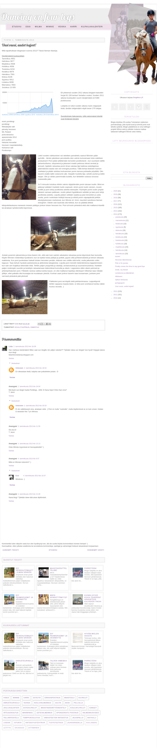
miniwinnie (28, 713)
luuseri (117, 256)
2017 (116, 201)
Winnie (50, 27)
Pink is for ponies (121, 263)
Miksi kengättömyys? (58, 596)
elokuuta (119, 230)
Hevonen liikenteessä (123, 260)
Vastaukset (15, 364)
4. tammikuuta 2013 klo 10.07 (34, 476)
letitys (7, 728)
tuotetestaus (56, 722)
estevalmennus (44, 713)
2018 (116, 198)
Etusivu (17, 27)
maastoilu (69, 698)
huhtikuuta (120, 244)
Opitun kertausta (121, 280)
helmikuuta (120, 250)
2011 (116, 295)
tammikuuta (120, 254)
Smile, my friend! (121, 270)
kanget (93, 708)
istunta (18, 722)
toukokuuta (120, 240)
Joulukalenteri (11, 708)
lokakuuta (119, 224)
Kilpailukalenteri (92, 27)
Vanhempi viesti (95, 550)
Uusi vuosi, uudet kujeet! (124, 286)
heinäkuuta (120, 234)
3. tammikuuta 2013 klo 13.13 (29, 444)
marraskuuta (121, 220)
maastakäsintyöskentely (53, 708)
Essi (28, 27)
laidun (6, 722)
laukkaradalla (74, 722)
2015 (116, 208)
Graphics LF (138, 98)
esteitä (37, 698)
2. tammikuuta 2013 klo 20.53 (35, 406)
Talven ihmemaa (58, 661)
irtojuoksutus (11, 713)
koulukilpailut (77, 708)
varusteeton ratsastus (56, 718)
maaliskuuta (120, 247)
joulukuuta (120, 217)
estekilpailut (30, 708)
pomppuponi (120, 283)
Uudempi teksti (11, 550)
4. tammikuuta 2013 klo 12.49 (29, 494)
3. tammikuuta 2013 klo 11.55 (29, 426)
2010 (116, 298)
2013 (116, 214)
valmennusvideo (90, 713)
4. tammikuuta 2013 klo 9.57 (28, 459)
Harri (73, 27)
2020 (116, 191)
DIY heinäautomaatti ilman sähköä (24, 570)
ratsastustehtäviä (35, 722)
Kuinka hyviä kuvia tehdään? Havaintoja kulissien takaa (92, 598)
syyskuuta (120, 227)
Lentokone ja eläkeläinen (124, 273)
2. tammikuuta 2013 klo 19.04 (29, 386)
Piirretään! (90, 568)
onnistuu (34, 327)
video (6, 698)
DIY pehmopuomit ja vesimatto (24, 597)
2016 (116, 204)
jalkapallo (77, 718)
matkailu (91, 718)
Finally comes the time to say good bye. (130, 266)
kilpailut (83, 698)
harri (26, 698)
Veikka (62, 27)
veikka (27, 703)
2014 (116, 211)
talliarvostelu (11, 718)
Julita (58, 703)
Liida (11, 346)
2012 (116, 291)
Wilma (38, 27)
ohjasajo (19, 728)
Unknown (19, 368)
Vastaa (11, 358)
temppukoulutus (31, 718)
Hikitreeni (118, 276)
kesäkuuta (120, 237)
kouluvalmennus (42, 703)
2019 (116, 194)
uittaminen (33, 728)
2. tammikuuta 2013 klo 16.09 (25, 346)
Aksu (67, 703)
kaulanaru (91, 722)
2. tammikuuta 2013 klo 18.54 (35, 368)
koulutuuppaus (22, 327)
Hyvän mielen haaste (91, 635)
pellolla (78, 703)
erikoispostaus (52, 698)
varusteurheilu (11, 703)
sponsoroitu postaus (67, 713)
